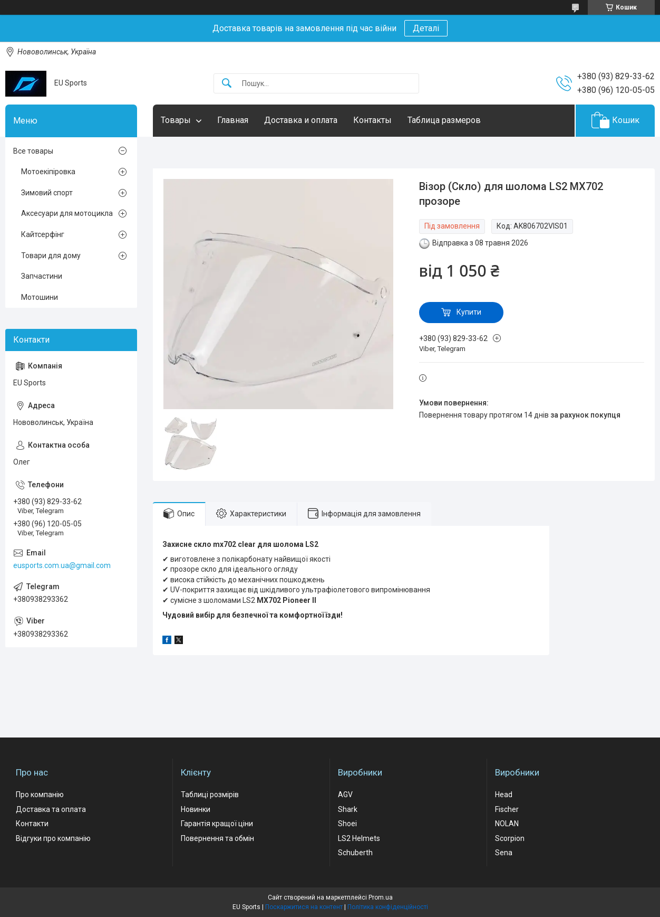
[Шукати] (226, 83)
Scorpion (510, 838)
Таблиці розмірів (210, 794)
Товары (176, 120)
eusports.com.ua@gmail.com (62, 565)
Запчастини (41, 276)
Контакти (32, 823)
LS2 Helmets (359, 838)
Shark (347, 809)
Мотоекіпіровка (48, 171)
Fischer (507, 809)
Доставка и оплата (300, 120)
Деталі (426, 28)
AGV (345, 794)
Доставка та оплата (51, 809)
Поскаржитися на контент (304, 907)
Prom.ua (380, 897)
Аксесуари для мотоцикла (67, 213)
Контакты (372, 120)
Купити (469, 312)
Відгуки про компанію (53, 838)
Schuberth (355, 852)
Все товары (33, 151)
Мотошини (39, 297)
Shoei (347, 823)
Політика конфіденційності (387, 907)
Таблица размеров (444, 120)
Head (503, 794)
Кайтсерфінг (42, 234)
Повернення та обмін (217, 838)
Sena (503, 852)
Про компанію (40, 794)
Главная (232, 120)
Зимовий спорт (47, 192)
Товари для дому (51, 255)
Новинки (195, 809)
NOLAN (507, 823)
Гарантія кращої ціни (217, 823)
